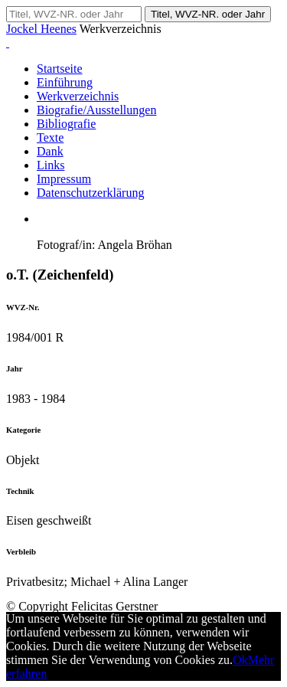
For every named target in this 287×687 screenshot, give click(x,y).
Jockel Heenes (41, 28)
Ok (240, 659)
